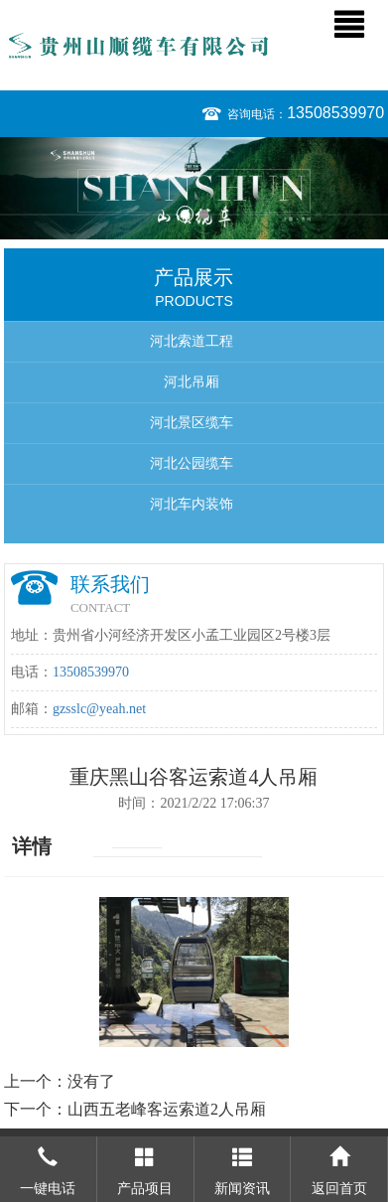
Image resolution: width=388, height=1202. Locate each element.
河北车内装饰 (191, 504)
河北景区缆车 (191, 422)
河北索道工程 (191, 341)
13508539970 (335, 112)
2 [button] (203, 214)
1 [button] (185, 214)
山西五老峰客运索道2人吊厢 (166, 1109)
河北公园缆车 (191, 463)
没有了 (91, 1081)
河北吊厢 (191, 382)
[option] (194, 188)
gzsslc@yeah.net (99, 708)
